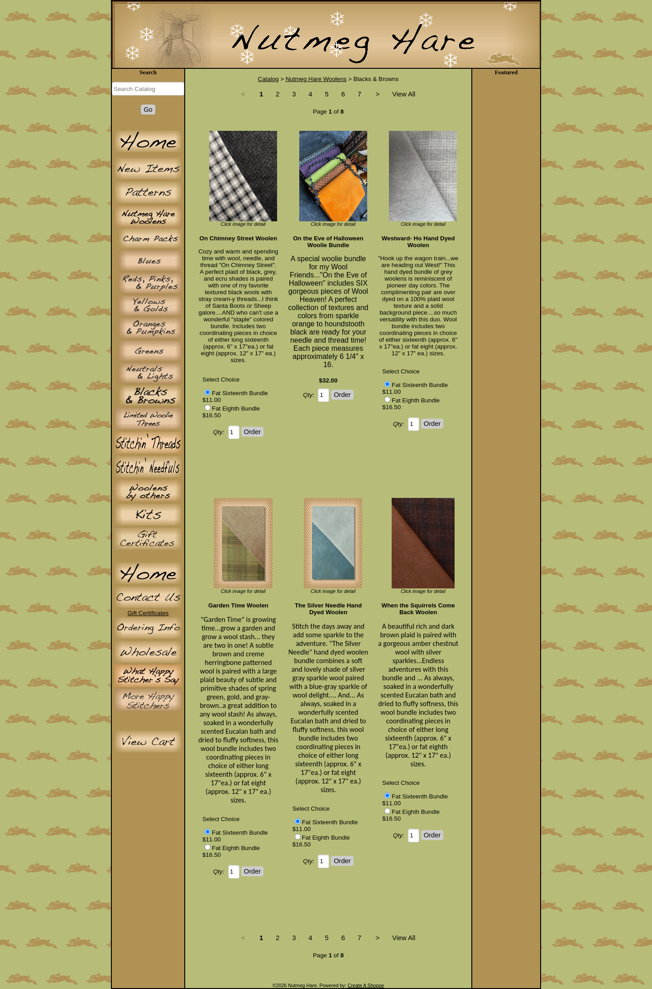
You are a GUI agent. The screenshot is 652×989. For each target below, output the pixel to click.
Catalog (268, 79)
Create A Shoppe (366, 985)
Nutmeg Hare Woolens (316, 79)
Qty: (218, 432)
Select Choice (221, 379)
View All (403, 94)
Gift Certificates (147, 613)
